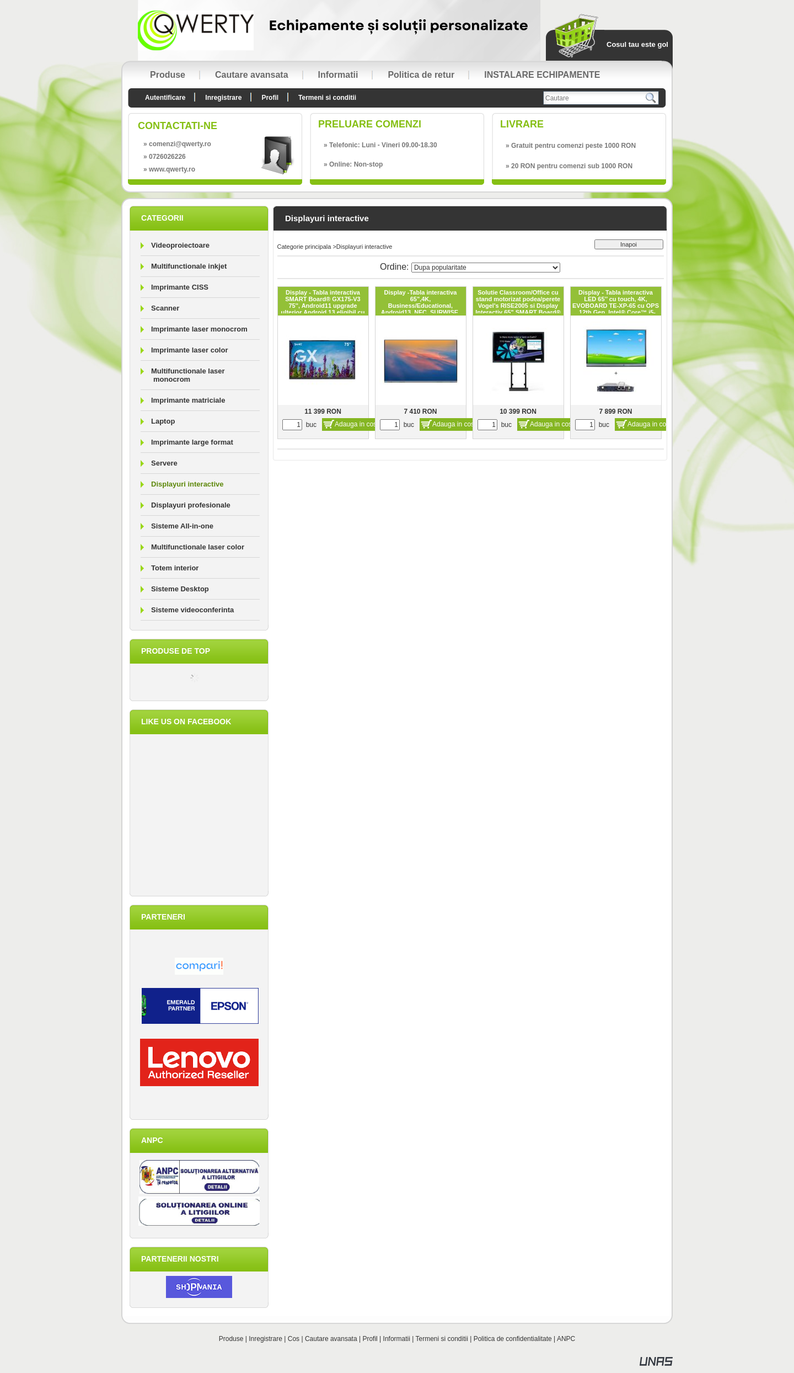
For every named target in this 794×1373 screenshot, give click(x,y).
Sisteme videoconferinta (192, 610)
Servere (164, 463)
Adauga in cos (356, 424)
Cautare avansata (331, 1339)
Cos (293, 1339)
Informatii (396, 1339)
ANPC (566, 1339)
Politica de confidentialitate (513, 1339)
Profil (369, 1339)
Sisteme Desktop (180, 589)
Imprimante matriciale (188, 400)
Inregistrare (265, 1339)
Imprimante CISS (179, 287)
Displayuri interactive (187, 484)
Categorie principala (304, 246)
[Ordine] (485, 268)
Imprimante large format (192, 442)
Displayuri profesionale (190, 505)
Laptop (163, 421)
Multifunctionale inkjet (189, 266)
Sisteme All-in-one (182, 526)
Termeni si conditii (442, 1339)
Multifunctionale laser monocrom (188, 375)
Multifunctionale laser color (197, 547)
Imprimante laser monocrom (199, 329)
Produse (231, 1339)
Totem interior (174, 568)
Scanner (165, 308)
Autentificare (165, 97)
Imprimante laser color (189, 350)
